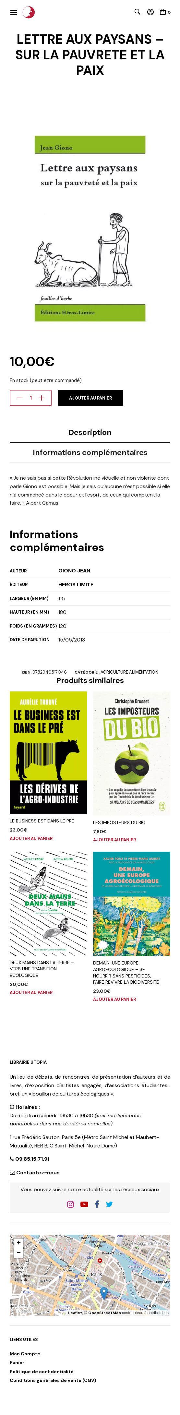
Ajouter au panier (90, 398)
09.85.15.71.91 (31, 1159)
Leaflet (75, 1312)
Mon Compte (25, 1354)
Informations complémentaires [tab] (90, 452)
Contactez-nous (38, 1172)
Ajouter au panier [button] (31, 838)
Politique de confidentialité (42, 1371)
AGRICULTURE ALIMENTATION (129, 672)
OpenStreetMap (104, 1312)
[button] (104, 1293)
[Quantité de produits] (30, 397)
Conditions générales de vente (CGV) (53, 1380)
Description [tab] (90, 432)
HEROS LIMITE (75, 584)
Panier (17, 1362)
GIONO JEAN (74, 570)
